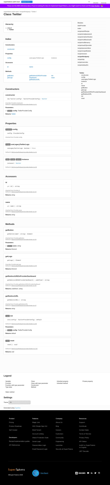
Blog (57, 426)
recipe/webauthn (83, 65)
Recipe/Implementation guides (19, 441)
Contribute (82, 426)
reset (53, 77)
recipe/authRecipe (83, 31)
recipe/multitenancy (84, 42)
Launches (59, 445)
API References (14, 445)
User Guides (97, 6)
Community (60, 438)
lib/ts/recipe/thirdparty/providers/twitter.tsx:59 (24, 266)
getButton (10, 75)
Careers (58, 430)
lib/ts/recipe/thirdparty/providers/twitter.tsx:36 (24, 167)
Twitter (34, 11)
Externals (103, 3)
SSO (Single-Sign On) (39, 426)
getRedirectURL (34, 79)
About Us (59, 422)
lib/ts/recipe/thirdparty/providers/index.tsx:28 (24, 211)
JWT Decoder (84, 451)
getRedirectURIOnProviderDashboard (38, 76)
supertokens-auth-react (12, 2)
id (7, 67)
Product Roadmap (15, 426)
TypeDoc (17, 408)
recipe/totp (81, 59)
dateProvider (82, 25)
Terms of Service (85, 434)
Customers (59, 434)
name (31, 67)
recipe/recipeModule (84, 51)
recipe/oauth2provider (85, 45)
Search (83, 2)
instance (54, 58)
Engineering (60, 441)
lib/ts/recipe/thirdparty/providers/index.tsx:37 (24, 305)
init (52, 75)
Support (82, 422)
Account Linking (38, 434)
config (9, 58)
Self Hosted (13, 430)
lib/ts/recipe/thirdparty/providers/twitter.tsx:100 (24, 348)
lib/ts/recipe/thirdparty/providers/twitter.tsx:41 (24, 104)
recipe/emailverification (85, 37)
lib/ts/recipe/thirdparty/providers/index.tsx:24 (24, 192)
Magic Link (36, 422)
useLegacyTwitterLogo (36, 58)
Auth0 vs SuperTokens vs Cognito (87, 446)
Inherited (95, 3)
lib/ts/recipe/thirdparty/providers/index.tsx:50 (24, 285)
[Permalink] (17, 95)
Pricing (11, 422)
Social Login (36, 441)
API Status (83, 441)
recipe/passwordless (84, 48)
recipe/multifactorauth (85, 39)
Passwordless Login (39, 445)
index (79, 28)
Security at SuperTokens (64, 449)
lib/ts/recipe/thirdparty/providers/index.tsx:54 (24, 239)
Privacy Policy (84, 438)
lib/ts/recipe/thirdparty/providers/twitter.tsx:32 (24, 152)
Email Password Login (39, 449)
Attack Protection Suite (40, 438)
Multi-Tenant (36, 430)
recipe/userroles (83, 62)
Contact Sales (84, 430)
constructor (10, 49)
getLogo (10, 77)
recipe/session (82, 54)
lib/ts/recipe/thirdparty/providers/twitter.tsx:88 (24, 324)
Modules (80, 23)
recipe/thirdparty (25, 11)
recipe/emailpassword (85, 34)
